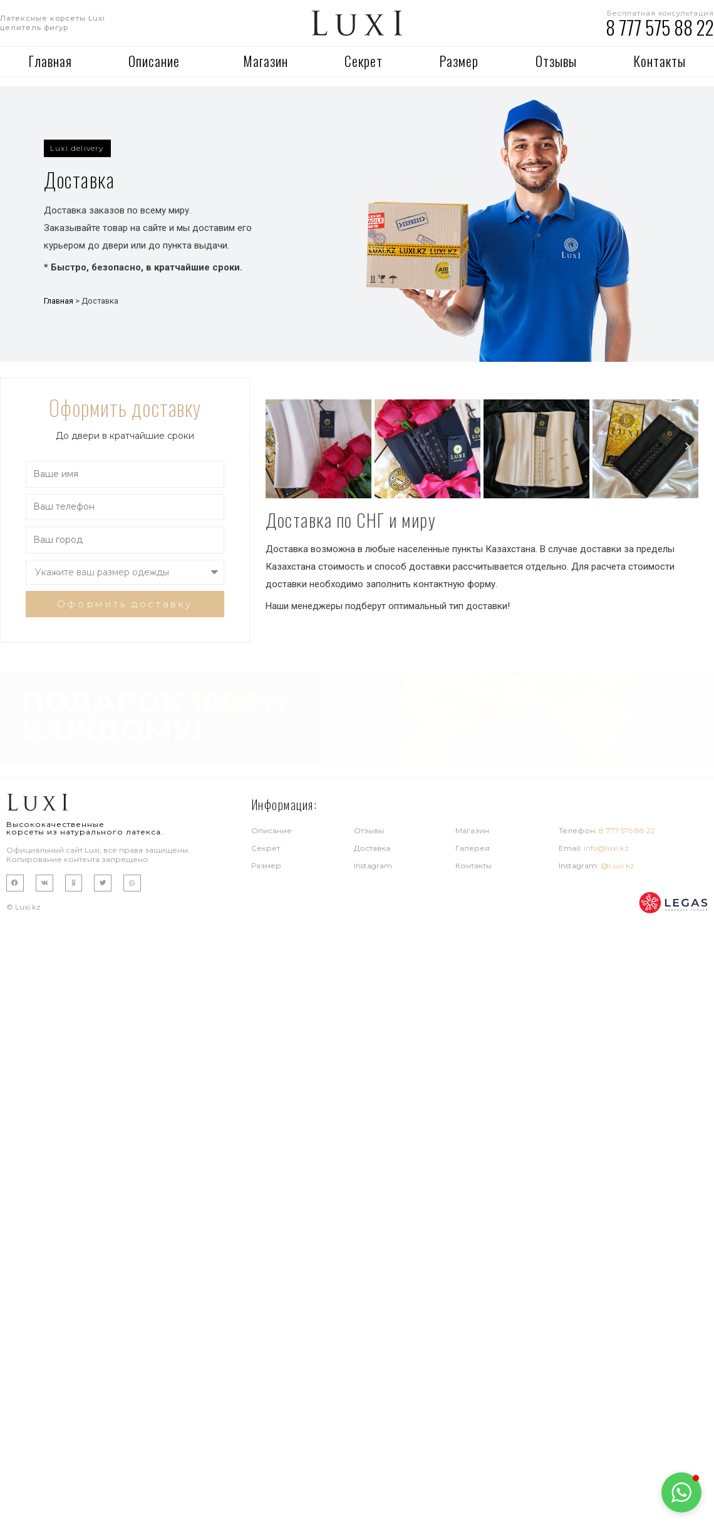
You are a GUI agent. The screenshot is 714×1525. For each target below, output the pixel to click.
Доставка (372, 848)
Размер (459, 61)
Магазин (265, 61)
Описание (157, 61)
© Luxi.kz (23, 906)
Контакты (659, 61)
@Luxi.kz (617, 865)
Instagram (373, 865)
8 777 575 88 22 (660, 27)
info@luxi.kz (606, 848)
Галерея (472, 848)
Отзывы (556, 61)
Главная (50, 61)
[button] (77, 148)
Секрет (363, 61)
